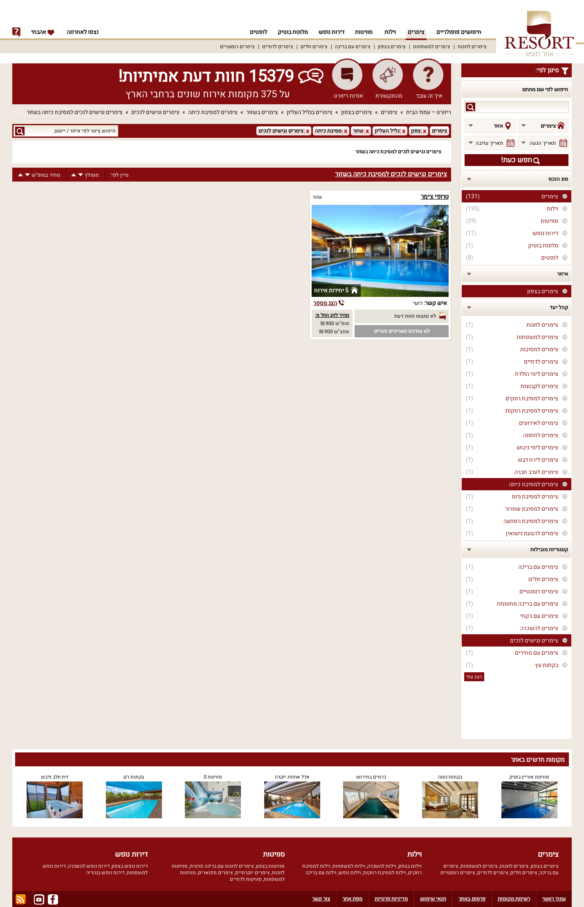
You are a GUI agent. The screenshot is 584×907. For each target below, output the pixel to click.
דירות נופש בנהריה (105, 872)
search (470, 107)
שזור (317, 197)
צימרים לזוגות (472, 46)
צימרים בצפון (392, 46)
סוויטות (364, 32)
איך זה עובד (429, 96)
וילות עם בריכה (321, 872)
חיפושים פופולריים (458, 32)
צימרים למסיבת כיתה (213, 112)
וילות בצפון (410, 866)
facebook (53, 899)
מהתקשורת (388, 96)
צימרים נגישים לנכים (155, 112)
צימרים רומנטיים (237, 46)
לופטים (254, 32)
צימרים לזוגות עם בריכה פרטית (222, 866)
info (16, 32)
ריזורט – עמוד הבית (428, 112)
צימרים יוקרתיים (252, 872)
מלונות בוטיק (290, 32)
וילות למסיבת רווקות (384, 872)
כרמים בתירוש (371, 777)
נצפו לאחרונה (83, 32)
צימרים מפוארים (215, 872)
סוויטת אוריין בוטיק (529, 777)
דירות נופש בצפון (130, 866)
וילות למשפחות (348, 866)
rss (21, 899)
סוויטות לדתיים (246, 879)
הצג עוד (474, 676)
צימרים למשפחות (431, 46)
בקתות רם (134, 777)
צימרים (416, 32)
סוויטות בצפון (270, 866)
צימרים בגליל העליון (309, 112)
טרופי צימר (435, 196)
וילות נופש (350, 872)
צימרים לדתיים (277, 46)
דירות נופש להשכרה (89, 866)
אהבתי (43, 32)
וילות (390, 32)
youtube (39, 899)
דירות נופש (330, 32)
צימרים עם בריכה (353, 46)
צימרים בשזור (262, 112)
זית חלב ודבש (54, 777)
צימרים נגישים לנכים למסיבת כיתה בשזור (75, 112)
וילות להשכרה (381, 866)
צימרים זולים (314, 46)
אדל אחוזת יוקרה (292, 777)
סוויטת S (213, 777)
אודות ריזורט (348, 96)
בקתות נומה (450, 777)
